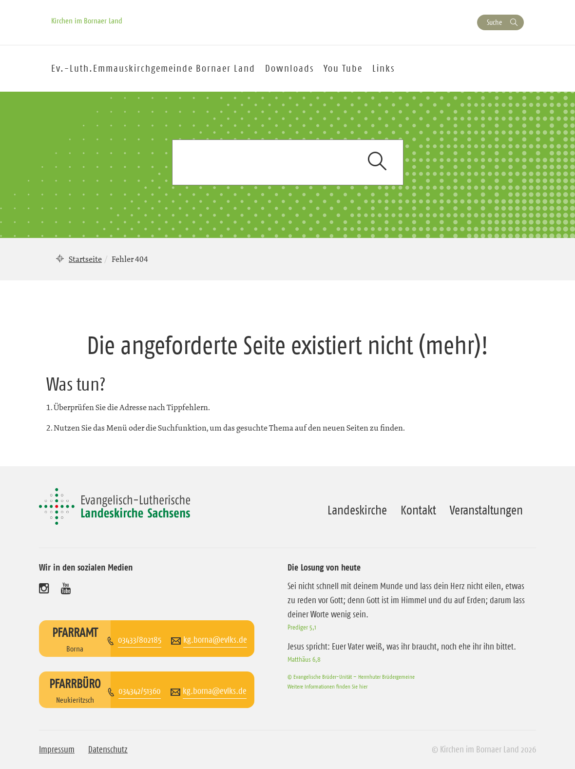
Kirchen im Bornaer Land (86, 20)
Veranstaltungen (486, 510)
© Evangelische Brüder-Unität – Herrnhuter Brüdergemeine (351, 676)
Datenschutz (108, 749)
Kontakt (418, 510)
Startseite (85, 259)
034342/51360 (139, 691)
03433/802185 (139, 639)
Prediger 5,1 (302, 627)
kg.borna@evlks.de (215, 639)
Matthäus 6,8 (304, 659)
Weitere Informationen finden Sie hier (327, 686)
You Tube (343, 68)
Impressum (57, 749)
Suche (494, 22)
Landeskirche (357, 510)
